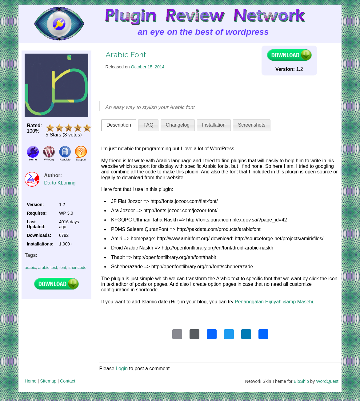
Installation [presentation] (214, 125)
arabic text (47, 267)
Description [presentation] (118, 125)
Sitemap (48, 381)
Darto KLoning (59, 182)
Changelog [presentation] (178, 125)
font (62, 267)
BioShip (301, 381)
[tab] (118, 125)
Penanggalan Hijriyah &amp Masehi (274, 301)
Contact (67, 381)
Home (30, 381)
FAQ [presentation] (148, 125)
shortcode (77, 267)
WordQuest (327, 381)
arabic (30, 267)
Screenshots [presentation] (252, 125)
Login (122, 368)
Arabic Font (126, 54)
